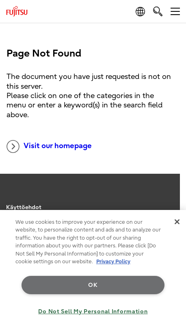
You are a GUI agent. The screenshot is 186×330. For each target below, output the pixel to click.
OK (92, 285)
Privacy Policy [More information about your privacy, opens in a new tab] (113, 261)
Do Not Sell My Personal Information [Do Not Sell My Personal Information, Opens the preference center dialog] (92, 311)
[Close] (177, 222)
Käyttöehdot (23, 207)
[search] (157, 11)
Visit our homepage (49, 146)
